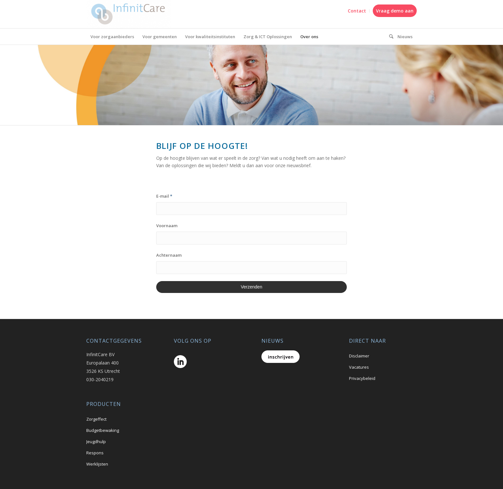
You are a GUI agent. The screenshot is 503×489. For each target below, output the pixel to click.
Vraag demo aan (394, 11)
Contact (357, 11)
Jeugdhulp (96, 441)
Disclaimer (359, 356)
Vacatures (359, 367)
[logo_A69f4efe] (128, 14)
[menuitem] (357, 11)
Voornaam (166, 225)
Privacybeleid (362, 378)
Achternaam (169, 255)
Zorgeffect (96, 419)
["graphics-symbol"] (389, 37)
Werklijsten (97, 464)
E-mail (164, 196)
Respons (95, 453)
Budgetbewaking (102, 430)
